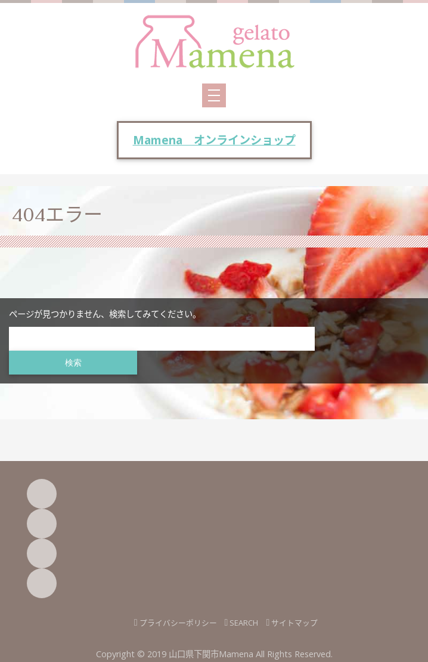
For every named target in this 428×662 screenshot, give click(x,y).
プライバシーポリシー (178, 622)
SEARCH (243, 622)
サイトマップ (294, 622)
